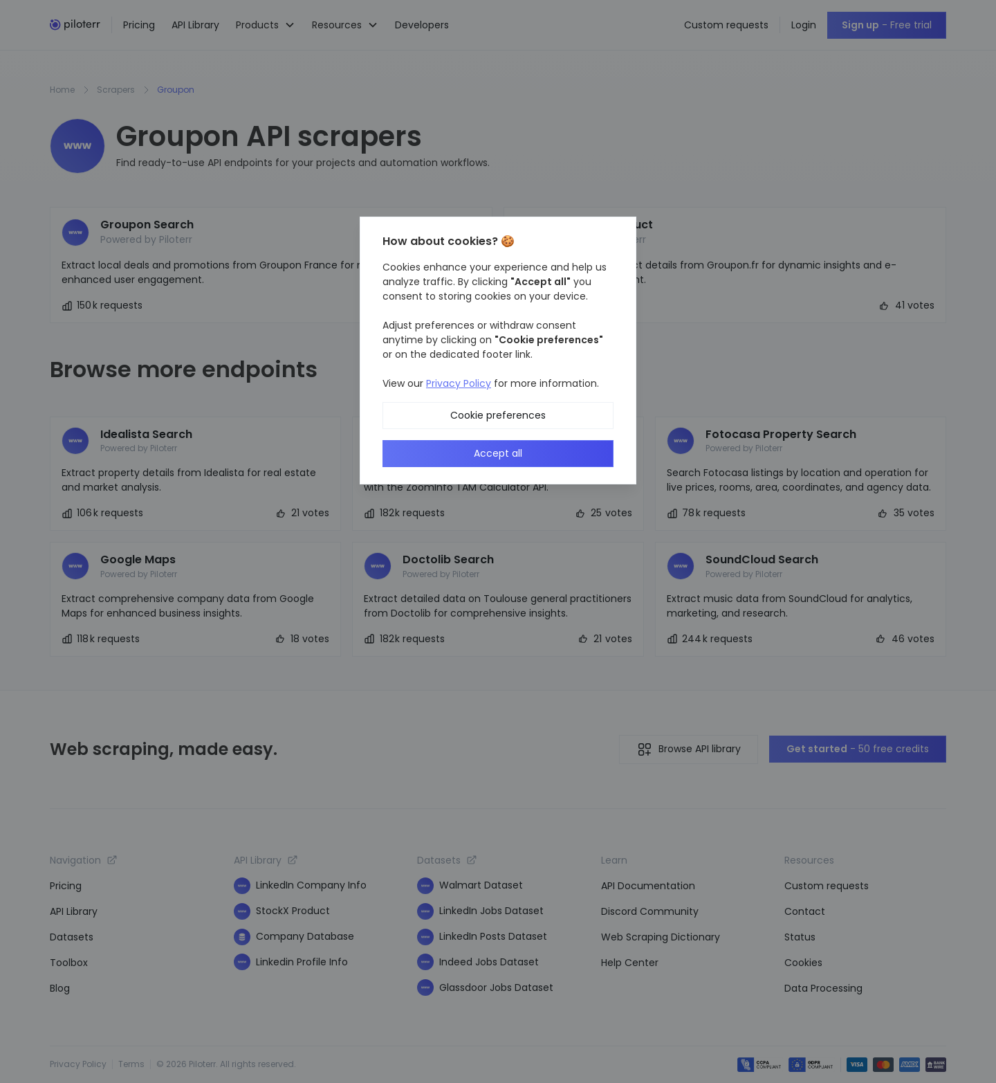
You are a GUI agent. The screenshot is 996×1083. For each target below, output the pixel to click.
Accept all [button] (498, 453)
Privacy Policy (458, 383)
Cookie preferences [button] (498, 415)
